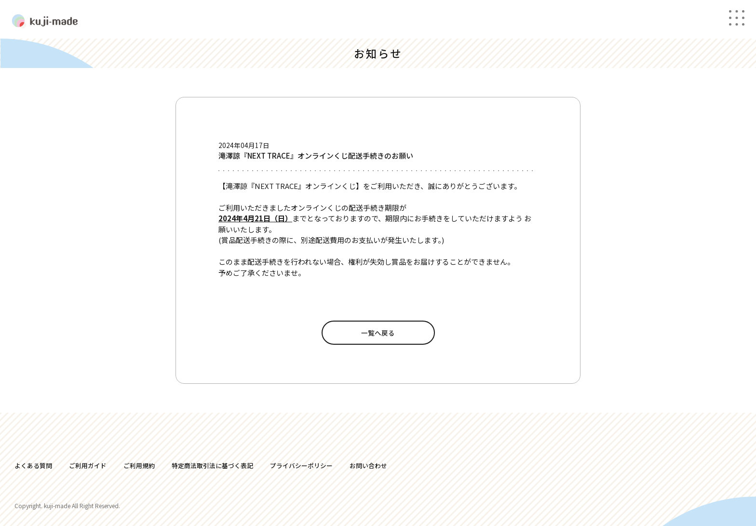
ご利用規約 (139, 465)
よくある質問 (33, 465)
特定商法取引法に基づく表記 (212, 465)
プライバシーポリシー (301, 465)
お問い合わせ (368, 465)
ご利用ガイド (88, 465)
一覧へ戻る (378, 332)
